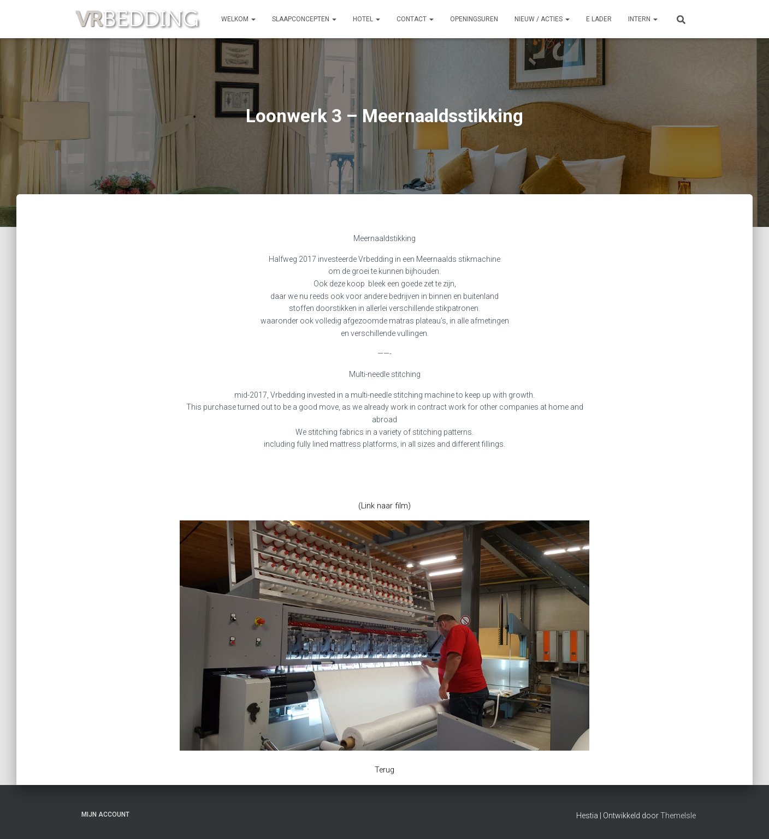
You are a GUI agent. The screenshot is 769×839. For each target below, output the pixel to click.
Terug (384, 769)
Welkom (238, 19)
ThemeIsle (678, 814)
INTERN (643, 19)
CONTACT (415, 19)
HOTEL (366, 19)
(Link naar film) (384, 505)
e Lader (599, 19)
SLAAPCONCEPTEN (304, 19)
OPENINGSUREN (474, 19)
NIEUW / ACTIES (542, 19)
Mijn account (105, 813)
